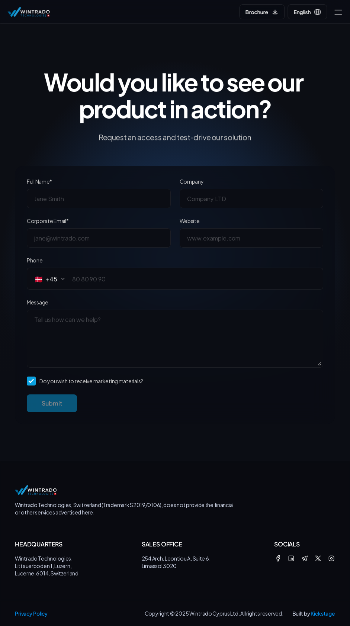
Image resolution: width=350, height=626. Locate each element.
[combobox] (52, 278)
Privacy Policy (31, 613)
